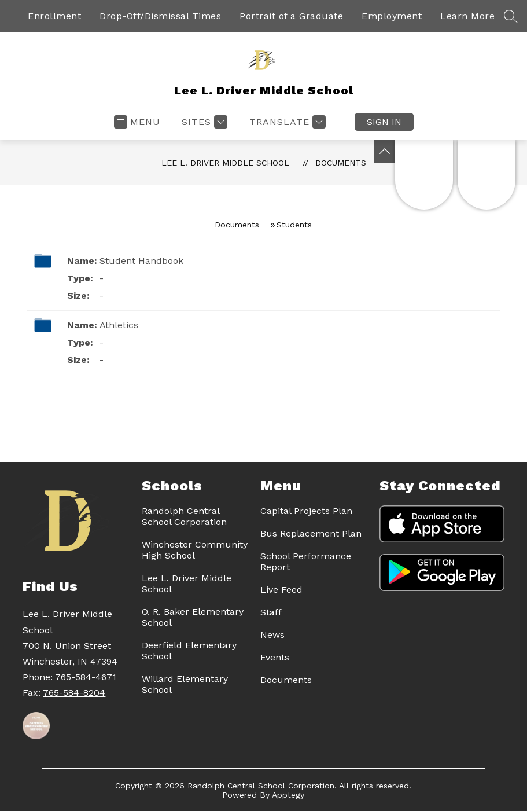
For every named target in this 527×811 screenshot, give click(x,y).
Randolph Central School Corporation (184, 516)
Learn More (467, 15)
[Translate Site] (286, 122)
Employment (392, 15)
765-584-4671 (85, 676)
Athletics (118, 325)
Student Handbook (141, 260)
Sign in (384, 121)
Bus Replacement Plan (311, 533)
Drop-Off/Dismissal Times (160, 15)
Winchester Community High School (195, 550)
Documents (340, 162)
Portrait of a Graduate (291, 15)
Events (274, 657)
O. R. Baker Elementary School (193, 617)
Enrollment (54, 15)
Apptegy (288, 794)
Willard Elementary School (185, 684)
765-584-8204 (74, 692)
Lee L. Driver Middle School (225, 162)
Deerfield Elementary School (189, 651)
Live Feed (281, 589)
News (272, 634)
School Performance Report (305, 562)
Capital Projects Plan (306, 510)
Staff (271, 612)
